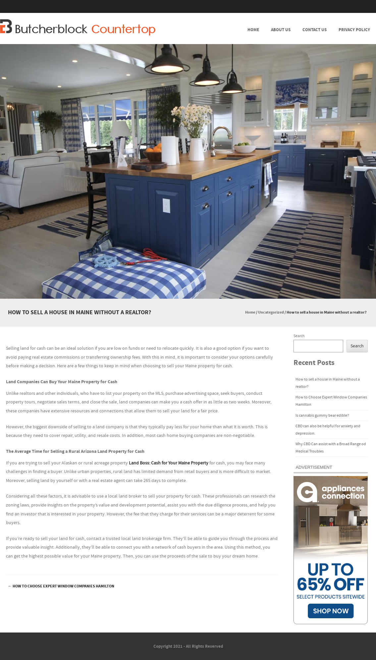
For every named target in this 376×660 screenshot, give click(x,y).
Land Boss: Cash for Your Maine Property (168, 463)
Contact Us (314, 30)
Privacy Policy (354, 30)
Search (299, 335)
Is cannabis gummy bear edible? (322, 415)
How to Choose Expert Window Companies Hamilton (61, 586)
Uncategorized (271, 312)
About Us (281, 30)
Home (253, 30)
